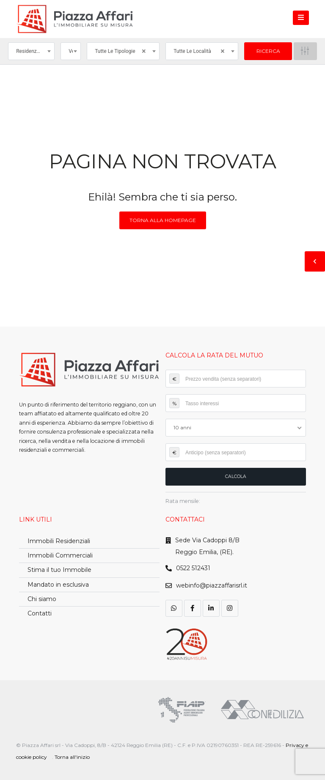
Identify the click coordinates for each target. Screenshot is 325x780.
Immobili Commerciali (60, 555)
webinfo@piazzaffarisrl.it (211, 585)
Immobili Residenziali (59, 541)
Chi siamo (42, 599)
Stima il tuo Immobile (59, 570)
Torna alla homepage (162, 220)
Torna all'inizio (72, 757)
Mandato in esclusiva (58, 584)
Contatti (40, 613)
